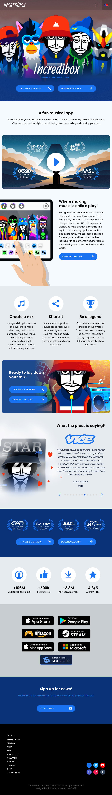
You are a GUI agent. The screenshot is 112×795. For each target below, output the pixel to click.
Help (9, 750)
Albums (10, 761)
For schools (14, 772)
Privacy (11, 743)
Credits (11, 736)
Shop (9, 769)
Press (9, 747)
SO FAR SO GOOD (55, 785)
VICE (80, 486)
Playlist (11, 765)
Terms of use (13, 739)
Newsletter (13, 754)
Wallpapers (13, 758)
